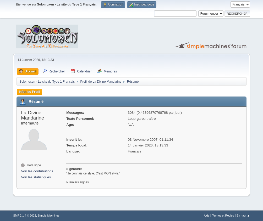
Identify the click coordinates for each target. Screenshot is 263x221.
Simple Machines (48, 215)
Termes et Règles (223, 215)
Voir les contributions (37, 171)
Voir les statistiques (36, 177)
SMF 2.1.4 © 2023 (24, 215)
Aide (207, 215)
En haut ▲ (243, 215)
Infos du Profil (29, 92)
